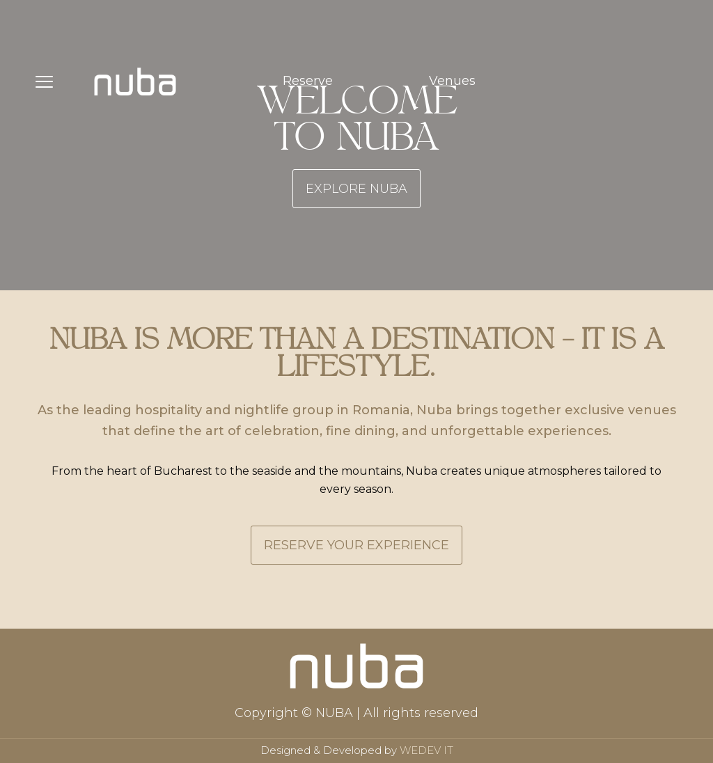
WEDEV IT (426, 750)
